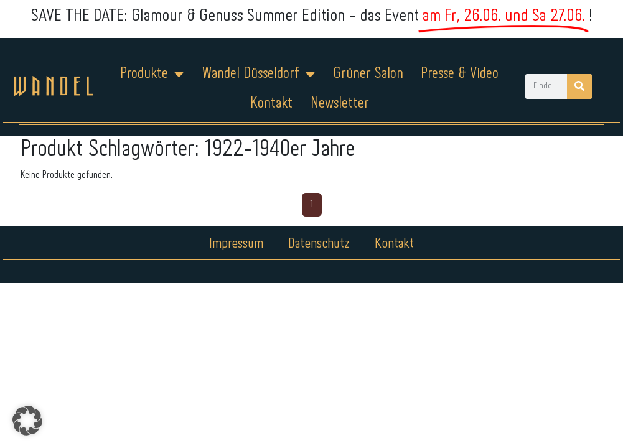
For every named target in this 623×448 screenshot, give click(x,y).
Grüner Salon (368, 73)
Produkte (152, 74)
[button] (27, 420)
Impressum (236, 244)
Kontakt (271, 103)
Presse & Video (460, 73)
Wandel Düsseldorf (258, 74)
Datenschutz (319, 244)
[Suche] (579, 86)
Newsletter (340, 103)
